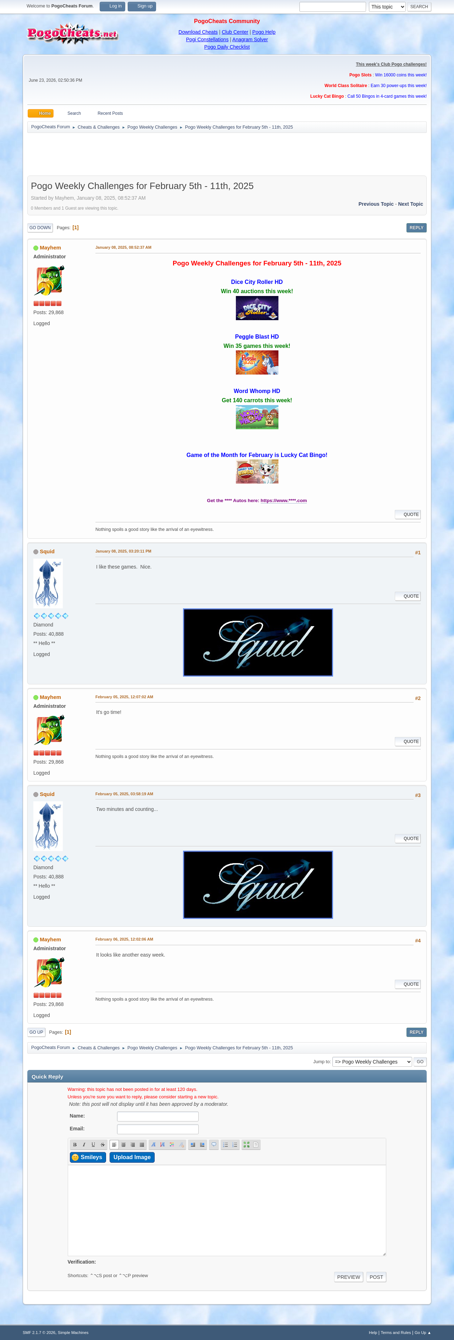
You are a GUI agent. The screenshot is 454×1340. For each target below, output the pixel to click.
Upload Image (132, 1157)
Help (373, 1332)
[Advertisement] (227, 154)
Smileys (91, 1157)
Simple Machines (73, 1332)
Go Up (36, 1032)
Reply (416, 227)
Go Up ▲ (423, 1332)
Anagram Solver (250, 39)
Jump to (321, 1061)
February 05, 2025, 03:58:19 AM (124, 794)
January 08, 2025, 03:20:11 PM (123, 551)
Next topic (410, 204)
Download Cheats (198, 32)
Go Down (40, 227)
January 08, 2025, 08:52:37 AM (123, 247)
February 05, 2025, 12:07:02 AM (124, 697)
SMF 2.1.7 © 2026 (39, 1332)
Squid (47, 551)
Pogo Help (263, 32)
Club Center (235, 32)
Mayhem (50, 247)
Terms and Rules (396, 1332)
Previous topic (376, 204)
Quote (408, 514)
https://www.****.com (284, 500)
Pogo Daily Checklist (227, 47)
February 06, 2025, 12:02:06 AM (124, 939)
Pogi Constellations (207, 39)
